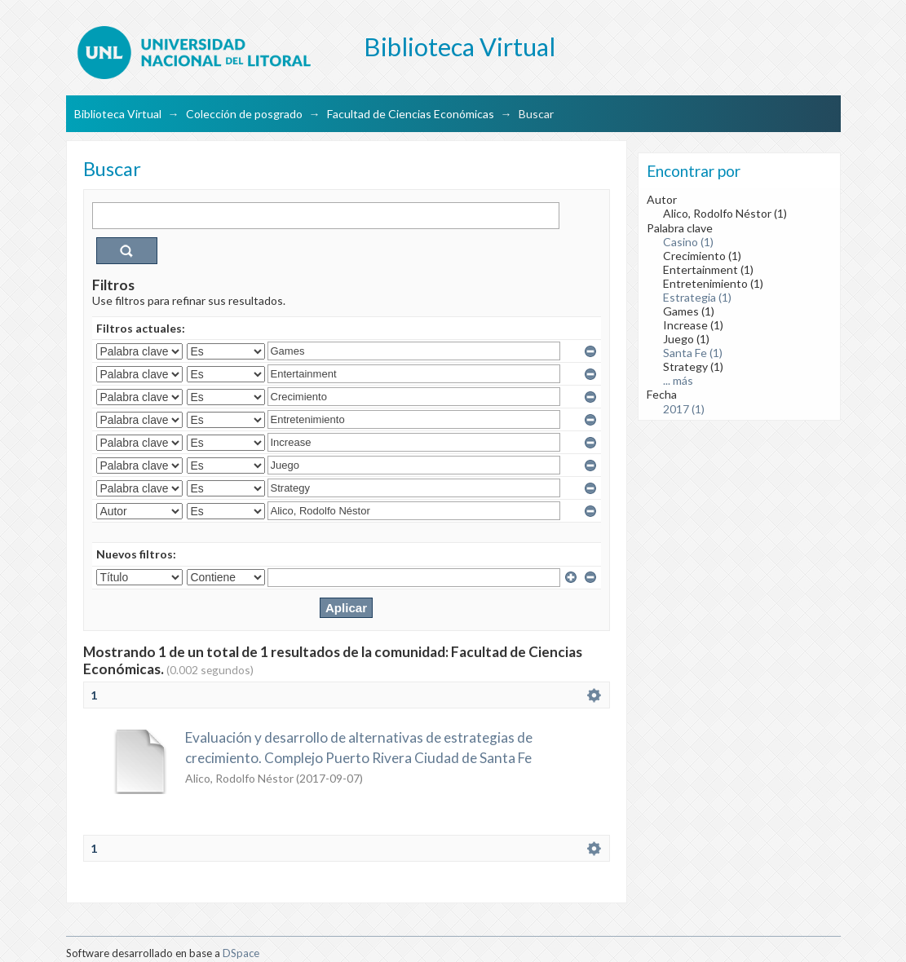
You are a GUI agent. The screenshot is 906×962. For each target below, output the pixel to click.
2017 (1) (684, 409)
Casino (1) (688, 242)
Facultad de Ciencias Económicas (410, 114)
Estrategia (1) (697, 297)
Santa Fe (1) (693, 353)
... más (678, 380)
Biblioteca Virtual (117, 114)
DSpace (241, 953)
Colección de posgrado (244, 114)
